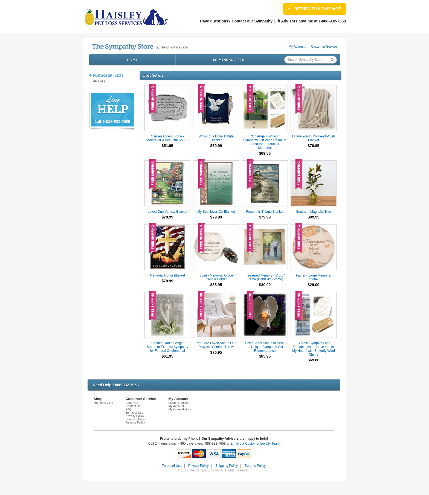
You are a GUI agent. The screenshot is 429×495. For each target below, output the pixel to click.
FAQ (129, 409)
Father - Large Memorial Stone (313, 277)
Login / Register (178, 402)
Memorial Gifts (228, 60)
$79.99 (216, 145)
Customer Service (324, 46)
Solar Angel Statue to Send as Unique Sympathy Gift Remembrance (265, 347)
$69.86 (265, 153)
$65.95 (265, 356)
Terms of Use (134, 412)
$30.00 (265, 285)
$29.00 (314, 285)
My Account (297, 46)
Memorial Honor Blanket (167, 275)
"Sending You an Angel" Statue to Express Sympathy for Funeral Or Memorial (167, 347)
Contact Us (133, 406)
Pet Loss (99, 81)
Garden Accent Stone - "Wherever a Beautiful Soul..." (167, 138)
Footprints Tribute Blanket (265, 212)
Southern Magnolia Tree (313, 212)
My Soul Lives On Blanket (216, 212)
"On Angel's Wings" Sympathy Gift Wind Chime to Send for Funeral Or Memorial (264, 142)
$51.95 (167, 145)
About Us (132, 402)
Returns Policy (135, 422)
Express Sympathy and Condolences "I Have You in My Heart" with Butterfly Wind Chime (313, 348)
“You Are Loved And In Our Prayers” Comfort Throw (216, 345)
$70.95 (314, 145)
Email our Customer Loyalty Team (255, 443)
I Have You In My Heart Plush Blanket (313, 138)
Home (132, 60)
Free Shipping (153, 99)
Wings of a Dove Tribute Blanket (216, 138)
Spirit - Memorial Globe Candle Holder (216, 277)
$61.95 (167, 356)
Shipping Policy (136, 419)
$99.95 (314, 217)
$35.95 (216, 285)
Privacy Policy (135, 416)
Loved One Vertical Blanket (167, 212)
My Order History (179, 409)
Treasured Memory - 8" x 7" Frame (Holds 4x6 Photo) (265, 277)
